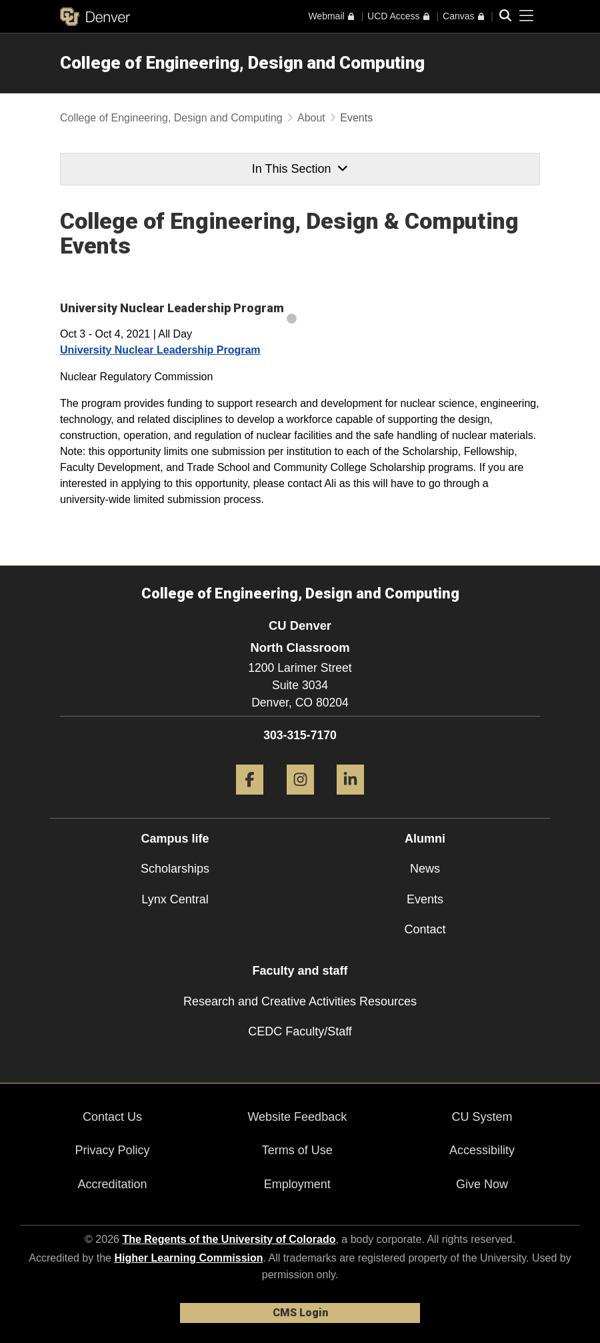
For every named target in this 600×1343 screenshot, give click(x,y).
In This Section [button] (300, 168)
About (311, 117)
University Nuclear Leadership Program (160, 350)
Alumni (425, 838)
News (425, 868)
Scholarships (175, 868)
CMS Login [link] (300, 1312)
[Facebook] (249, 799)
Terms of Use (297, 1150)
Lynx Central (174, 899)
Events (425, 899)
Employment (297, 1184)
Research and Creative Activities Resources (300, 1001)
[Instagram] (300, 799)
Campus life (175, 838)
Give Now (482, 1184)
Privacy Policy (112, 1150)
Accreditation (112, 1184)
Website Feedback (297, 1117)
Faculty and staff (299, 970)
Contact (424, 929)
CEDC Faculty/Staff (300, 1031)
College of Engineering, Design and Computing (242, 63)
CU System (481, 1117)
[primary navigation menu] (526, 16)
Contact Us (112, 1117)
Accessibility (482, 1150)
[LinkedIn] (350, 799)
